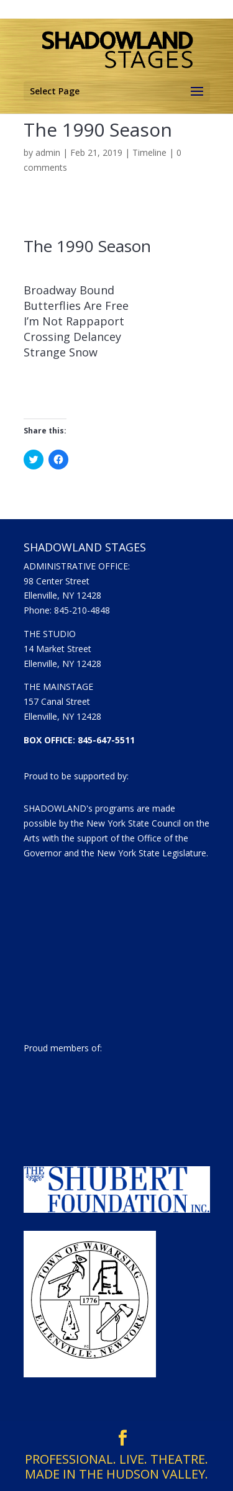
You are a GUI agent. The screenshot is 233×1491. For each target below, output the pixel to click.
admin (47, 152)
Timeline (149, 152)
